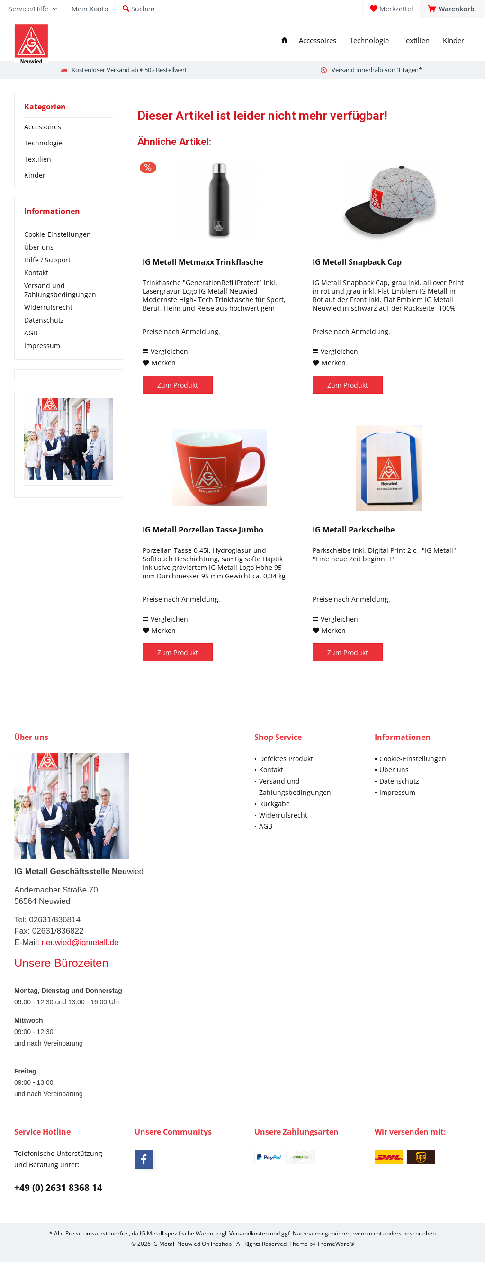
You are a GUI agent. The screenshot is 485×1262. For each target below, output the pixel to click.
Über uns (39, 247)
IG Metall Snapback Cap (357, 262)
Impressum (42, 345)
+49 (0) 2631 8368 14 (58, 1187)
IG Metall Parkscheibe (354, 530)
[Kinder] (453, 40)
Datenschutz (44, 320)
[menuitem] (452, 9)
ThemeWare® (335, 1244)
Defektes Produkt (286, 758)
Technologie (43, 142)
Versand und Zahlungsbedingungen (60, 290)
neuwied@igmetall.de (80, 942)
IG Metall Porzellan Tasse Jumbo (203, 530)
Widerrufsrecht (48, 307)
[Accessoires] (317, 40)
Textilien (37, 158)
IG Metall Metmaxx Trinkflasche (203, 262)
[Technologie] (369, 40)
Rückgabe (274, 803)
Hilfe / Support (47, 259)
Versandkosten (249, 1233)
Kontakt (36, 272)
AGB (30, 332)
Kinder (34, 175)
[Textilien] (415, 40)
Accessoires (42, 126)
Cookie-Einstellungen (57, 234)
